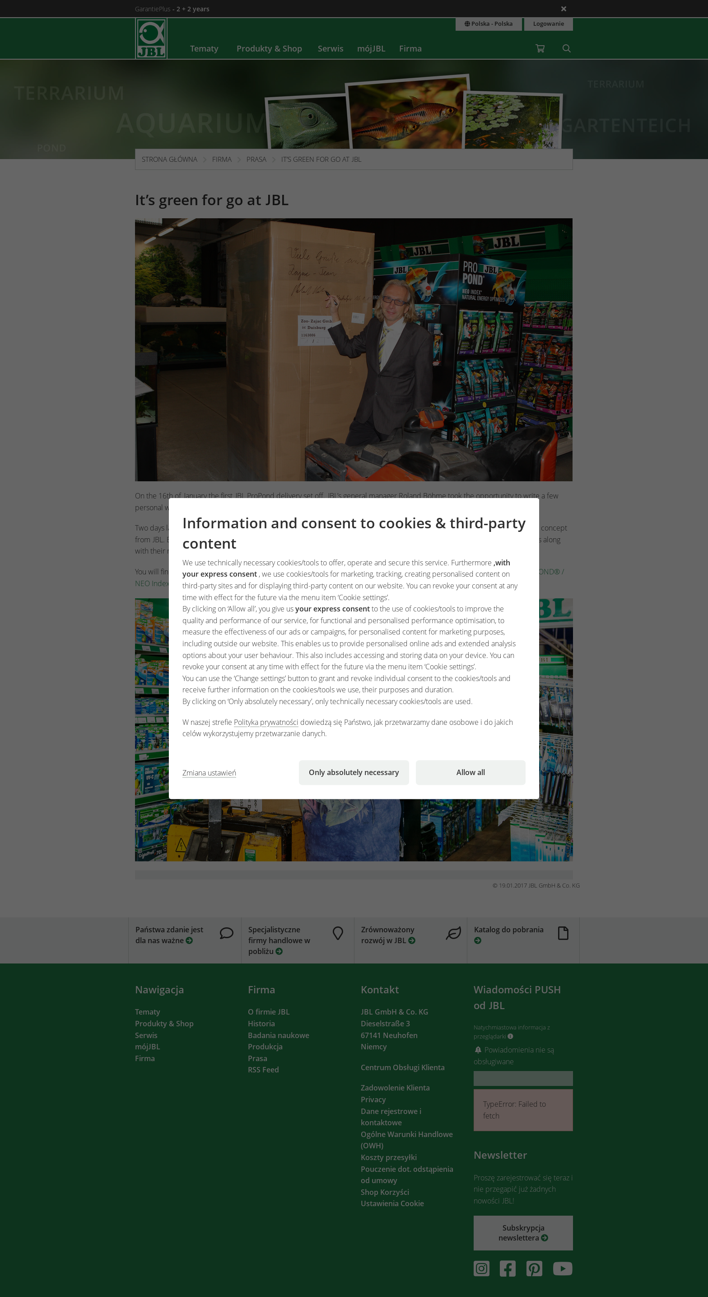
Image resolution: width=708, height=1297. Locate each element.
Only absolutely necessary (354, 772)
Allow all (470, 772)
